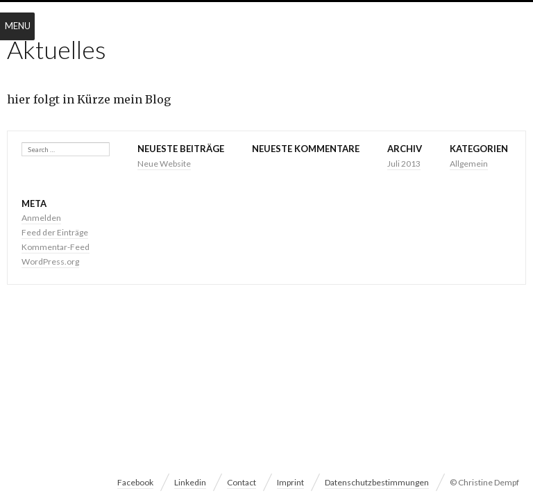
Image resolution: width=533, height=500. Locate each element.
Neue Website (164, 163)
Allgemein (469, 163)
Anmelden (41, 217)
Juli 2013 (404, 163)
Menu (18, 25)
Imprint (290, 482)
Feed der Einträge (55, 232)
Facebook (135, 482)
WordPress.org (50, 261)
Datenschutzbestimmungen (377, 482)
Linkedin (190, 482)
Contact (241, 482)
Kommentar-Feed (56, 247)
